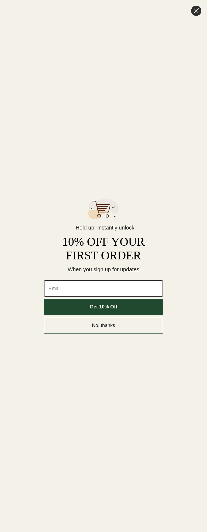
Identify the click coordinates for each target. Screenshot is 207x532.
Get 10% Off (103, 307)
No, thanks (103, 325)
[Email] (103, 288)
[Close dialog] (196, 10)
